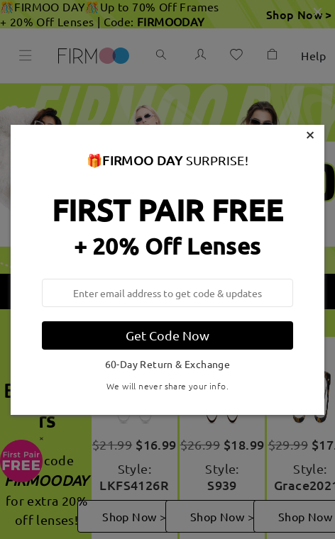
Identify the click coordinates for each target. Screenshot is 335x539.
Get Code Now (167, 335)
